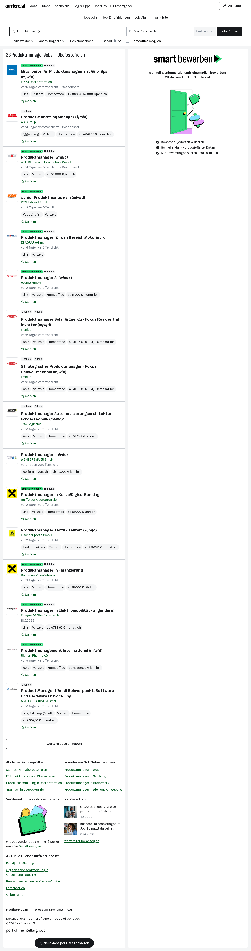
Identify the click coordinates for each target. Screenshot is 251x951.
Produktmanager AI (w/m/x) (46, 277)
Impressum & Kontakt (47, 909)
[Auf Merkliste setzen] (28, 101)
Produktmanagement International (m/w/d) (61, 650)
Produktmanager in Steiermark (86, 783)
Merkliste (161, 17)
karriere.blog (75, 799)
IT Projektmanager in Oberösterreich (32, 776)
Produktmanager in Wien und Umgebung (93, 789)
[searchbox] (67, 31)
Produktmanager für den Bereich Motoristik (63, 237)
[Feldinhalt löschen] (122, 31)
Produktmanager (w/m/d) (44, 157)
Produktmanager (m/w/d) (44, 454)
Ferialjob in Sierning (20, 863)
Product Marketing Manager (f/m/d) (54, 117)
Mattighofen (32, 214)
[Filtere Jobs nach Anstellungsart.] (54, 41)
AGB (70, 909)
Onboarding (14, 895)
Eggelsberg (31, 134)
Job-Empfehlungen (116, 17)
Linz (25, 94)
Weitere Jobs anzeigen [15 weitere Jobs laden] (64, 744)
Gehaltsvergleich (31, 846)
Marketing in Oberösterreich (26, 769)
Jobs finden (229, 31)
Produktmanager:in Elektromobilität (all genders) (67, 610)
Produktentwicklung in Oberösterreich (34, 783)
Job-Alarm (142, 17)
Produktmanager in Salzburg (85, 776)
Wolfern (28, 472)
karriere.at (49, 856)
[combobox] (67, 31)
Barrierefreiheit (40, 918)
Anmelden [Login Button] (233, 6)
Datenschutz (15, 918)
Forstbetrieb (15, 888)
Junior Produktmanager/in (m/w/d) (53, 197)
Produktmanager (27, 55)
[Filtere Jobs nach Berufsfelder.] (25, 41)
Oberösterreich (71, 55)
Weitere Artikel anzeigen (81, 841)
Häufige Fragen (17, 909)
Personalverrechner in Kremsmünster (33, 881)
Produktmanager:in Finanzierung (52, 570)
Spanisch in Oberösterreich (25, 789)
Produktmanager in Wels (82, 769)
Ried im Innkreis (34, 547)
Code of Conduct (67, 918)
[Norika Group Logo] (25, 931)
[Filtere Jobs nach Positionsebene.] (86, 41)
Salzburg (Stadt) (41, 713)
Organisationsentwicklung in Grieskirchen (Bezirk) (27, 872)
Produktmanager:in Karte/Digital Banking (60, 494)
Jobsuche (90, 17)
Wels (26, 342)
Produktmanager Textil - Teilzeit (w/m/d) (59, 530)
